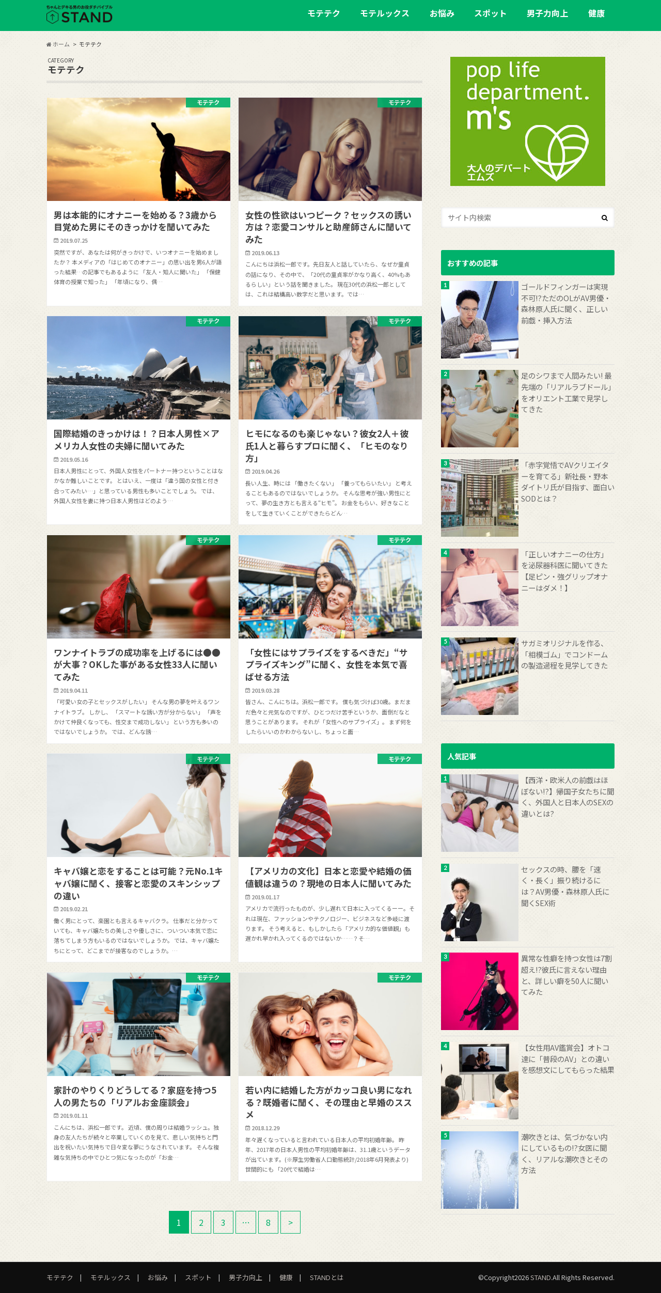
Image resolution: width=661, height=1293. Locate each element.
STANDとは (327, 1277)
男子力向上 (547, 13)
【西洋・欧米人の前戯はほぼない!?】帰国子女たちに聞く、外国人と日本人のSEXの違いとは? (567, 796)
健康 (596, 13)
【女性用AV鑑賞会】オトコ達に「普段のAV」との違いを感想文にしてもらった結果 (568, 1058)
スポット (490, 13)
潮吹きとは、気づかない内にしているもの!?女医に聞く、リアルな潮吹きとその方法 (564, 1153)
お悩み (442, 13)
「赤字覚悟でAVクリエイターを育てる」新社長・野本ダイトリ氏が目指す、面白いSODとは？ (568, 481)
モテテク (323, 13)
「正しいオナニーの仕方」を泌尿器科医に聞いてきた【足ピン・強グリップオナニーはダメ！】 (564, 571)
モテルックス (385, 13)
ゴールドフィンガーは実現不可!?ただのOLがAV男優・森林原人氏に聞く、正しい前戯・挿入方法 (566, 303)
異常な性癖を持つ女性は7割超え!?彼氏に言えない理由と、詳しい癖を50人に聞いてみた (566, 975)
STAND (540, 1277)
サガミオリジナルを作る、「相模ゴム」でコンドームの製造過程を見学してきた (564, 654)
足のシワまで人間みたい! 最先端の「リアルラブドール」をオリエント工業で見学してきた (566, 392)
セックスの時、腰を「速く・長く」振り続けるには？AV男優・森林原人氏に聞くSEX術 (565, 886)
